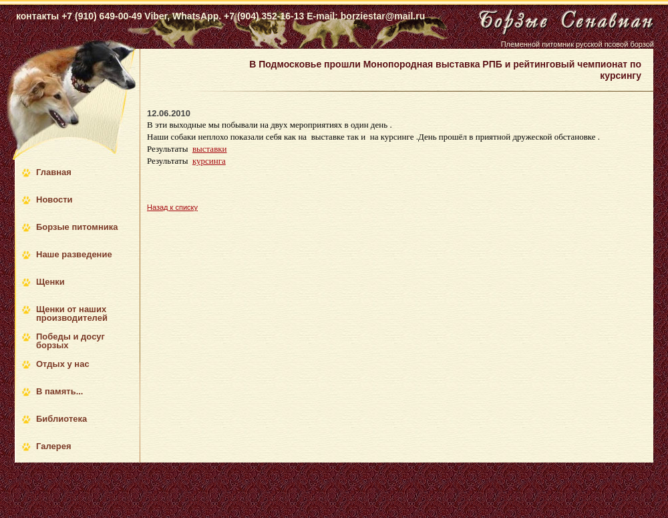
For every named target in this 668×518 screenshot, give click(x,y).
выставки (209, 149)
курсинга (209, 161)
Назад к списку (172, 207)
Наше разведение (74, 254)
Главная (53, 172)
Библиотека (61, 419)
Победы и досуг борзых (70, 341)
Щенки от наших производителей (72, 313)
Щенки (50, 282)
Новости (54, 200)
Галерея (53, 446)
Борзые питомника (77, 227)
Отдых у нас (63, 364)
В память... (59, 391)
